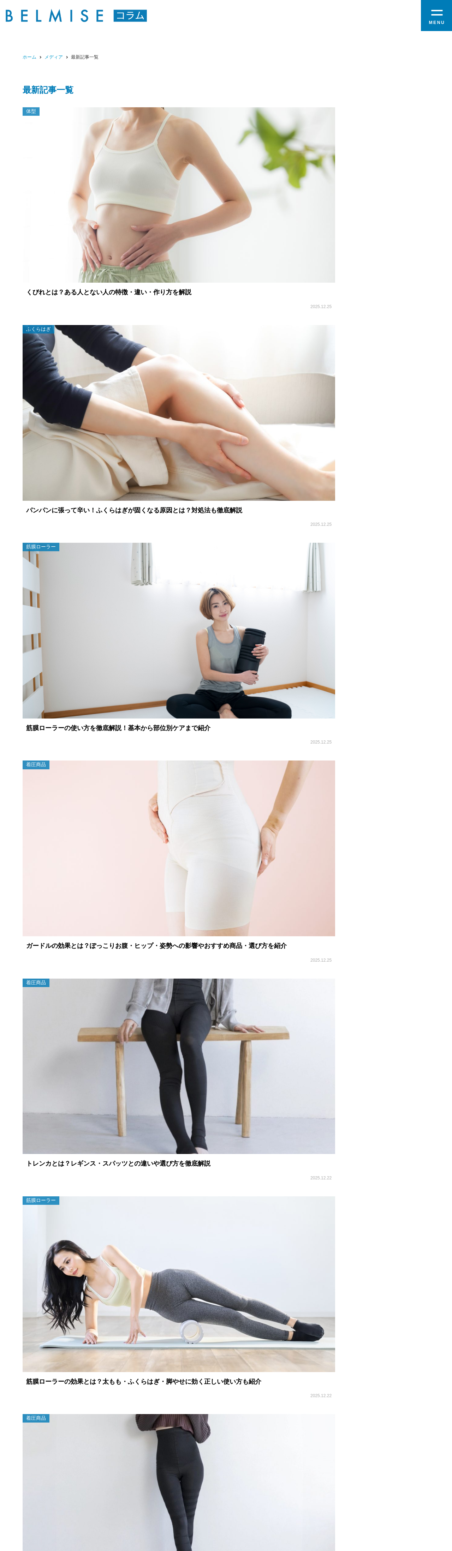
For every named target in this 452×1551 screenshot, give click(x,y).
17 (269, 622)
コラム (354, 1501)
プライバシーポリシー (388, 1520)
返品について (339, 1520)
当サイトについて (232, 1520)
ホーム (29, 57)
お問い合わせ (189, 1520)
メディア (53, 57)
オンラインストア (391, 1501)
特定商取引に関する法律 (288, 1520)
